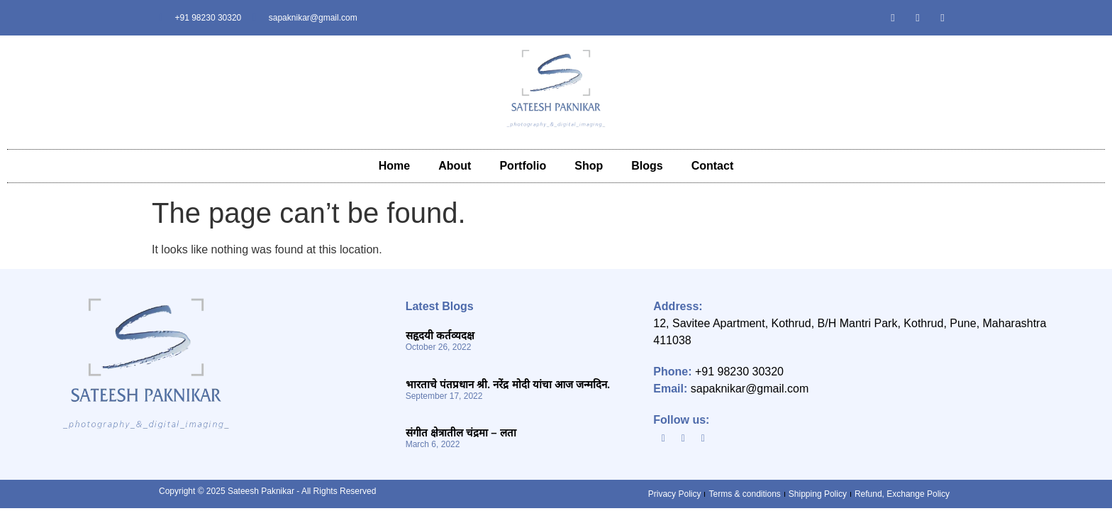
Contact (712, 166)
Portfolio (522, 166)
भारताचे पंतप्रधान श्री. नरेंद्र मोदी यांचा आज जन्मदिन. (508, 384)
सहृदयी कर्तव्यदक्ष (440, 335)
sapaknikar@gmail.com (750, 389)
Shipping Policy (818, 494)
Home (394, 166)
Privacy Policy (674, 494)
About (454, 166)
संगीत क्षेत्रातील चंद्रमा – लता (461, 433)
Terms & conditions (744, 494)
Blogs (646, 166)
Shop (588, 166)
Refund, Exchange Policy (902, 494)
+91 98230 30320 (739, 372)
